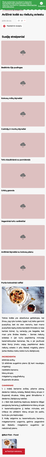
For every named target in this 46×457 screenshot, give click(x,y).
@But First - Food (10, 435)
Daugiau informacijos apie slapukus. (19, 6)
